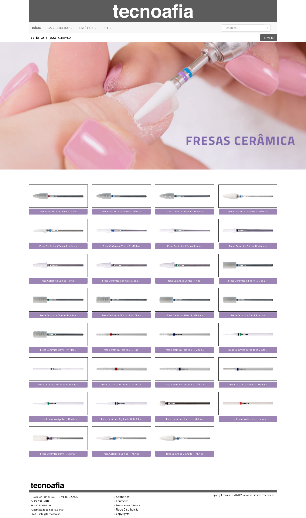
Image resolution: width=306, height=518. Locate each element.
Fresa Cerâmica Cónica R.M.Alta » (248, 246)
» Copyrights (122, 513)
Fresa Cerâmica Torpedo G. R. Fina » (121, 384)
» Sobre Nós (122, 496)
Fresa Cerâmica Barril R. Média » (184, 315)
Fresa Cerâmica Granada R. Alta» (184, 211)
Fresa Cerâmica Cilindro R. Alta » (58, 315)
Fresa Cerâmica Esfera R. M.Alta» (184, 419)
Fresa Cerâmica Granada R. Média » (248, 211)
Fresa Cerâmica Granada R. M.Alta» (184, 454)
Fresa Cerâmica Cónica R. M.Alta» (121, 454)
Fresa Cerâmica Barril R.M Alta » (58, 350)
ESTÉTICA (37, 37)
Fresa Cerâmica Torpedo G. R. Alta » (58, 384)
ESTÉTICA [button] (87, 28)
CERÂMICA (64, 37)
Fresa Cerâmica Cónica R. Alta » (184, 281)
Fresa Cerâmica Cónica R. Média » (121, 281)
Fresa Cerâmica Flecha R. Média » (248, 384)
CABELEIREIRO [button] (60, 28)
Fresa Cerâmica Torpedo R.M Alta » (248, 350)
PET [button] (107, 28)
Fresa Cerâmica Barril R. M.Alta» (58, 454)
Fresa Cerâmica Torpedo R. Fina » (121, 350)
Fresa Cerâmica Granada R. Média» (121, 211)
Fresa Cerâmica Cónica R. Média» (58, 246)
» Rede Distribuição (126, 509)
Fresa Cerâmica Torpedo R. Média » (184, 350)
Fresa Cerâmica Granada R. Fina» (58, 211)
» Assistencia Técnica (127, 505)
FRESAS (51, 37)
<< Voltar (269, 37)
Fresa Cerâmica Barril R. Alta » (248, 315)
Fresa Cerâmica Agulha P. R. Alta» (58, 419)
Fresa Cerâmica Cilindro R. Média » (248, 281)
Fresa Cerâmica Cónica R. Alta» (184, 246)
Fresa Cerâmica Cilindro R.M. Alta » (121, 315)
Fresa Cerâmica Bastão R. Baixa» (248, 419)
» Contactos (121, 501)
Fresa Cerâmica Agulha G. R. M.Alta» (121, 419)
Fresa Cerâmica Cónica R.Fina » (58, 281)
